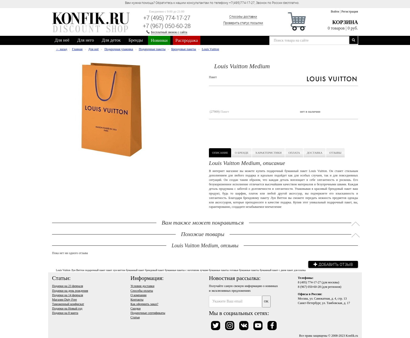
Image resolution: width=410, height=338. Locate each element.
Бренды (136, 40)
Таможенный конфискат (68, 304)
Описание (220, 152)
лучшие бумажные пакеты (214, 270)
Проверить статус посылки (243, 23)
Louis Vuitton (63, 270)
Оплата (294, 152)
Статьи (135, 317)
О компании (138, 295)
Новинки (159, 40)
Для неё (62, 40)
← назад (61, 49)
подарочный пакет (95, 270)
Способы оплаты (141, 291)
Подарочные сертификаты (147, 313)
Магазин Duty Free (64, 299)
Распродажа (186, 40)
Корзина (345, 22)
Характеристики (268, 152)
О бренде (241, 152)
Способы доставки (243, 16)
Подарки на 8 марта (65, 313)
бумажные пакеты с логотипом (182, 270)
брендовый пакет (154, 270)
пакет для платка (296, 270)
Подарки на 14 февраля (67, 295)
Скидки (135, 308)
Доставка (314, 152)
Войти (335, 11)
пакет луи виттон (115, 270)
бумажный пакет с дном (273, 270)
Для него (85, 40)
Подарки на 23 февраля (67, 286)
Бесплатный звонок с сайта (169, 32)
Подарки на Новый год (67, 308)
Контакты (137, 299)
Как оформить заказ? (144, 304)
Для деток (111, 40)
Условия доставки (142, 286)
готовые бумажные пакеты (244, 270)
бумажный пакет (135, 270)
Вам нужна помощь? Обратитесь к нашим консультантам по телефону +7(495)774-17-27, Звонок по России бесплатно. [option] (212, 3)
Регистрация (349, 11)
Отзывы (335, 152)
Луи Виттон (77, 270)
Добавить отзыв (333, 264)
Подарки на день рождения (70, 291)
